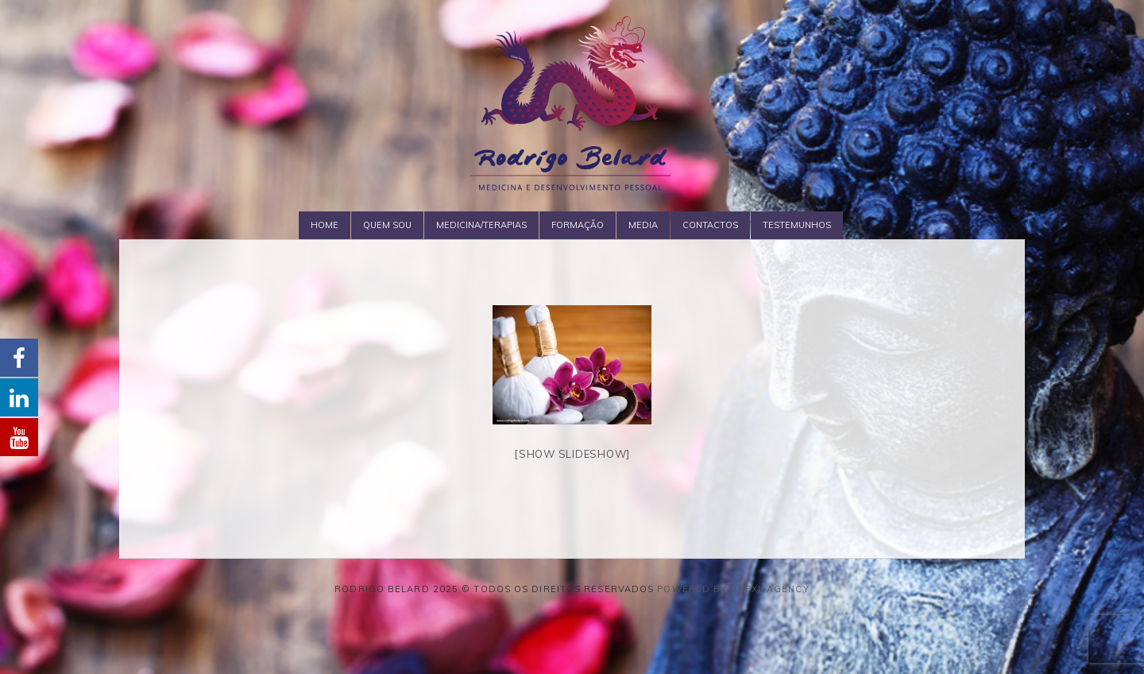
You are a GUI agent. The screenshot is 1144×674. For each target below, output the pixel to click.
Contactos (710, 224)
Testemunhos (797, 224)
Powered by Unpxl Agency (733, 589)
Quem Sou (387, 224)
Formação (577, 224)
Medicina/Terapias (481, 224)
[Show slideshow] (572, 453)
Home (324, 224)
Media (643, 224)
